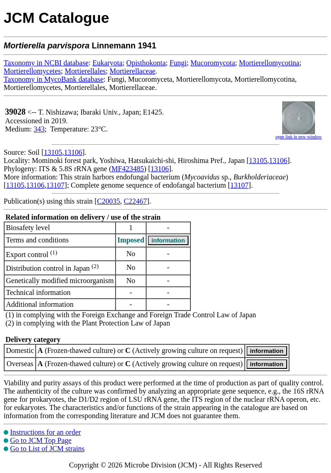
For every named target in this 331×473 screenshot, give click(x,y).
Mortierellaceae (132, 71)
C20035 (108, 201)
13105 (53, 152)
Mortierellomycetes (32, 71)
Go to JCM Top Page (41, 440)
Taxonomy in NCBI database (46, 63)
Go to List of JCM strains (47, 448)
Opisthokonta (146, 63)
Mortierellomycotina (269, 63)
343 (39, 129)
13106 (73, 152)
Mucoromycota (212, 63)
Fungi (177, 63)
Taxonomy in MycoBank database (54, 79)
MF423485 (127, 169)
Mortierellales (85, 71)
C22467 (135, 201)
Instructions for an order (45, 432)
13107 (55, 185)
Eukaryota (107, 63)
